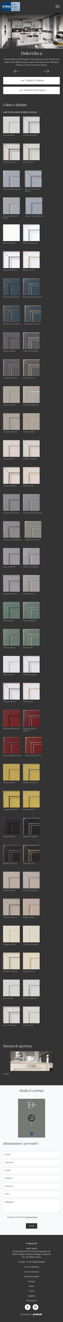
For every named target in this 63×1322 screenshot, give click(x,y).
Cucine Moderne (31, 1267)
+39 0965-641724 (33, 1257)
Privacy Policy (31, 1217)
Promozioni (31, 1301)
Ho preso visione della (22, 1217)
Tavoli (31, 1291)
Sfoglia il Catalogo (31, 80)
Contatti (31, 1281)
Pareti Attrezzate (31, 1276)
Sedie (31, 1286)
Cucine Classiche (31, 1272)
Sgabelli (31, 1296)
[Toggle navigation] (57, 6)
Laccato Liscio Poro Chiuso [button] (20, 112)
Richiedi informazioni (31, 90)
